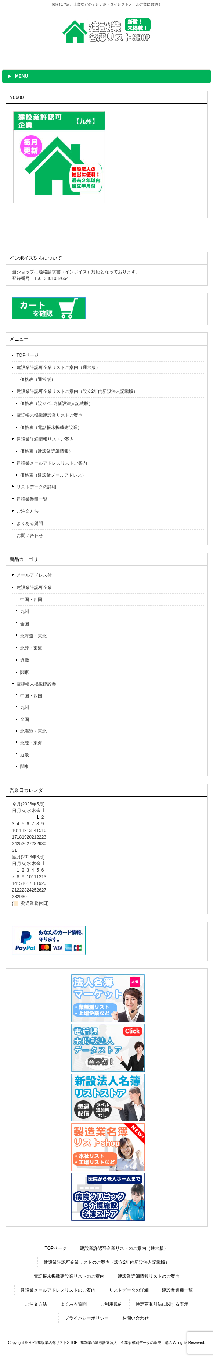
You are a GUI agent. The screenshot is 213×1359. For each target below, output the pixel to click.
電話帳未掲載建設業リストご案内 (50, 415)
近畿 (24, 660)
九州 (24, 611)
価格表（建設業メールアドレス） (53, 475)
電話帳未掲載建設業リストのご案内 (69, 1276)
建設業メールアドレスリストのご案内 (58, 1290)
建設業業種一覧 (32, 499)
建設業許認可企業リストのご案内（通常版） (124, 1248)
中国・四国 (31, 599)
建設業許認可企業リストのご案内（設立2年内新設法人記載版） (107, 1262)
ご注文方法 (28, 511)
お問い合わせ (30, 535)
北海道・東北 (33, 635)
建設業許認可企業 (34, 587)
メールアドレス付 (34, 575)
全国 (24, 623)
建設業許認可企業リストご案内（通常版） (58, 367)
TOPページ (28, 355)
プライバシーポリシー (87, 1318)
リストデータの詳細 (36, 487)
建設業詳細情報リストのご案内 (149, 1276)
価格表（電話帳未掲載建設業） (51, 427)
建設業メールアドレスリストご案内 (52, 463)
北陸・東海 (31, 648)
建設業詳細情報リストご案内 (45, 439)
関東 (24, 672)
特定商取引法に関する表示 (162, 1304)
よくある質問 (30, 523)
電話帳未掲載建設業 (36, 684)
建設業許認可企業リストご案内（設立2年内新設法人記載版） (77, 391)
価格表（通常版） (37, 379)
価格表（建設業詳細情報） (46, 451)
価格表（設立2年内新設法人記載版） (56, 403)
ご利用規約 (111, 1304)
